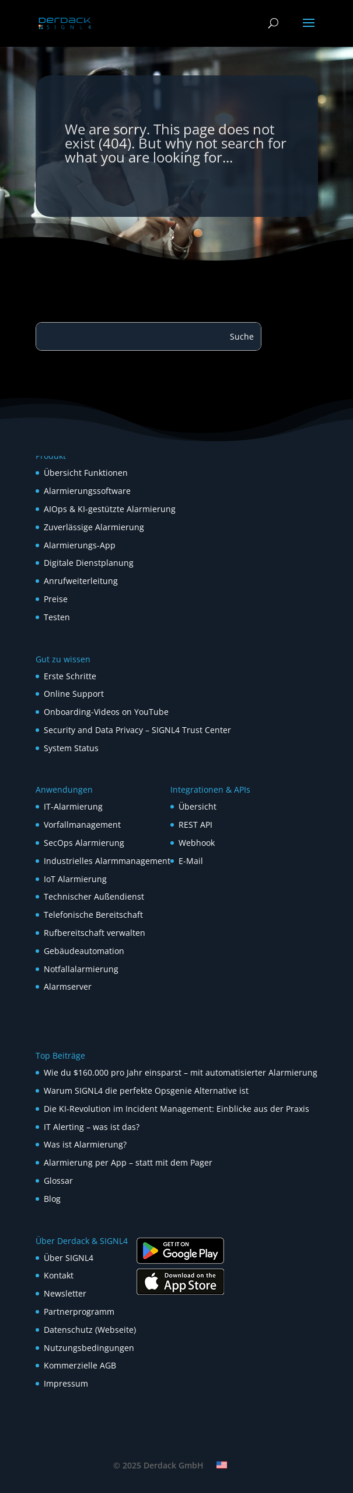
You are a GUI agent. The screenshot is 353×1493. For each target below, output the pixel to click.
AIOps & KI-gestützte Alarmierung (110, 508)
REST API (195, 824)
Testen (57, 617)
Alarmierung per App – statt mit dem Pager (128, 1162)
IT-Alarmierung (73, 806)
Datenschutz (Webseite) (90, 1329)
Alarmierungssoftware (87, 490)
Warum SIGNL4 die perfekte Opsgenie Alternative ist (146, 1090)
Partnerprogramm (79, 1311)
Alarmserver (68, 986)
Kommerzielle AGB (80, 1365)
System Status (71, 748)
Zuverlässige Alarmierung (94, 527)
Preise (56, 598)
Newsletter (65, 1293)
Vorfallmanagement (82, 824)
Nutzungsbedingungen (89, 1347)
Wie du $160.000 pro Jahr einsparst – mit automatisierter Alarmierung (180, 1072)
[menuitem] (221, 1464)
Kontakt (59, 1275)
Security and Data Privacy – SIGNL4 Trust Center (137, 729)
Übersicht (197, 806)
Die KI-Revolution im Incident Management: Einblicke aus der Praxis (176, 1108)
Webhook (197, 842)
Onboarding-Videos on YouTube (106, 711)
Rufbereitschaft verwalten (94, 932)
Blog (52, 1198)
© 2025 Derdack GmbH (158, 1465)
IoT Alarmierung (75, 878)
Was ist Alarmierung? (85, 1144)
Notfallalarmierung (81, 968)
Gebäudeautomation (84, 950)
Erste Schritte (70, 676)
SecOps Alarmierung (84, 842)
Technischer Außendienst (94, 896)
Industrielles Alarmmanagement (107, 860)
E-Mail (191, 860)
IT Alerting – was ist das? (91, 1126)
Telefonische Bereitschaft (93, 914)
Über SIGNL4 (68, 1257)
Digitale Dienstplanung (89, 562)
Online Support (74, 693)
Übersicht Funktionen (86, 472)
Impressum (66, 1383)
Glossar (58, 1180)
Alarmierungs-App (80, 545)
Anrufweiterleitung (81, 580)
